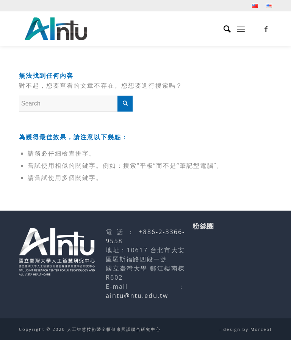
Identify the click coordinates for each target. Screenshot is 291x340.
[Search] (224, 29)
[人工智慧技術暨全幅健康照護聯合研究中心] (56, 29)
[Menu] (241, 29)
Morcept (261, 329)
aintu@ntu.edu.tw (137, 295)
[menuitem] (255, 6)
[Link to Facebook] (266, 29)
